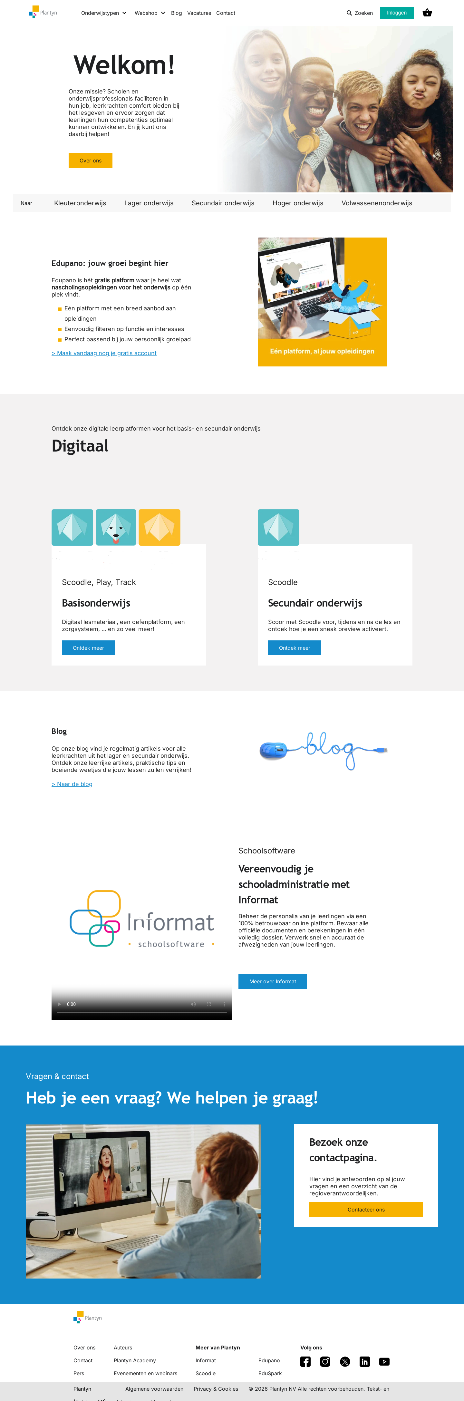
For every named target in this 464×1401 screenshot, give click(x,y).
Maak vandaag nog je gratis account (107, 353)
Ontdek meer (88, 648)
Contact (225, 13)
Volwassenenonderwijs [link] (377, 203)
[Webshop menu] (150, 13)
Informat (206, 1360)
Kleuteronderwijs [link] (80, 203)
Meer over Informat (272, 981)
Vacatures (199, 13)
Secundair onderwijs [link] (223, 203)
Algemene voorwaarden (154, 1389)
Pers (78, 1373)
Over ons (91, 160)
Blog (176, 13)
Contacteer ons (366, 1209)
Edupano (269, 1360)
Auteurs (123, 1347)
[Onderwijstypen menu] (104, 13)
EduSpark (270, 1373)
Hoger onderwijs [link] (298, 203)
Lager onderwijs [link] (149, 203)
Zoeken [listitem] (359, 13)
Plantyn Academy (135, 1360)
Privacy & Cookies (216, 1389)
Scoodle (206, 1373)
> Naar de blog (72, 784)
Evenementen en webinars (145, 1373)
